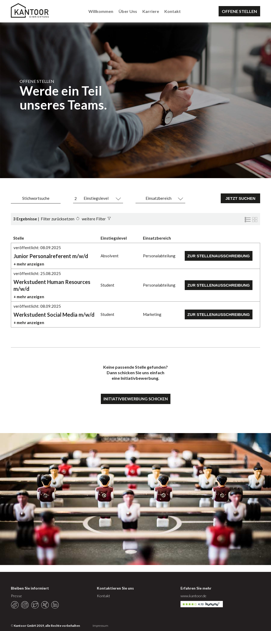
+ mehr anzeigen (28, 264)
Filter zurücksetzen (57, 218)
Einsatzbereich (158, 198)
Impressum (100, 626)
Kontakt (172, 11)
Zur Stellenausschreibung (218, 256)
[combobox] (98, 198)
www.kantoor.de (193, 596)
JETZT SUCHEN (240, 198)
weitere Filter (94, 218)
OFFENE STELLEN (239, 11)
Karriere (150, 11)
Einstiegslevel (96, 198)
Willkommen (100, 11)
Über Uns (128, 11)
